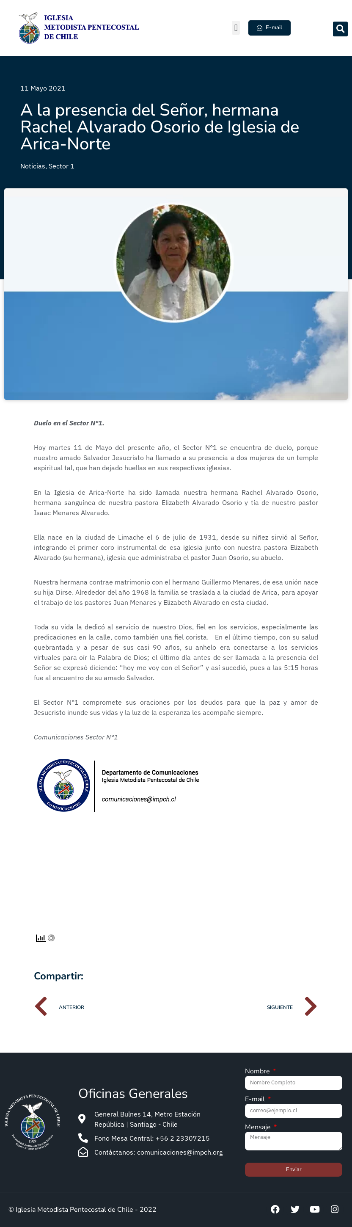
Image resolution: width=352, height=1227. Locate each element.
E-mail (256, 1100)
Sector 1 (61, 166)
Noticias (32, 166)
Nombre (258, 1072)
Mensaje (258, 1128)
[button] (236, 28)
